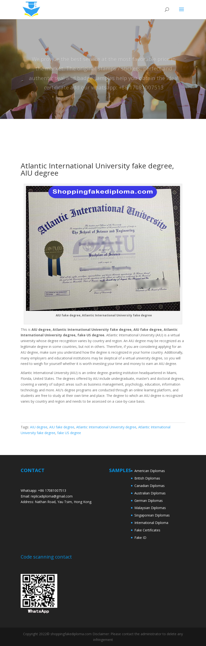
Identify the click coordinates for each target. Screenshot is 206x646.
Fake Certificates (147, 530)
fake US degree (69, 433)
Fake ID (140, 537)
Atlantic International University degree (106, 427)
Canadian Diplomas (149, 485)
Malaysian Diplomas (150, 507)
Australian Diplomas (150, 493)
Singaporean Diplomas (152, 515)
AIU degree (38, 427)
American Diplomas (149, 470)
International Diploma (151, 522)
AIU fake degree (61, 427)
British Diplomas (147, 478)
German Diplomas (148, 500)
